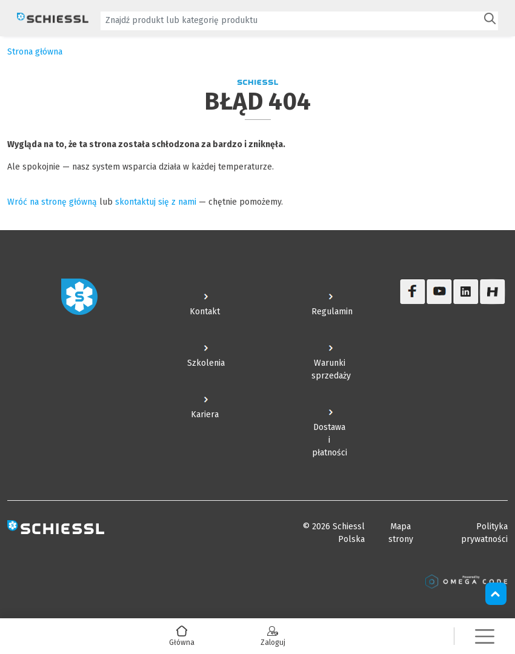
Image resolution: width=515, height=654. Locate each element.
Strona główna (34, 52)
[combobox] (299, 21)
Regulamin (332, 311)
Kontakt (205, 311)
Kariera (205, 414)
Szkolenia (206, 363)
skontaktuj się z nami (155, 202)
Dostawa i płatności (329, 440)
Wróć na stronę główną (52, 202)
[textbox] (290, 20)
